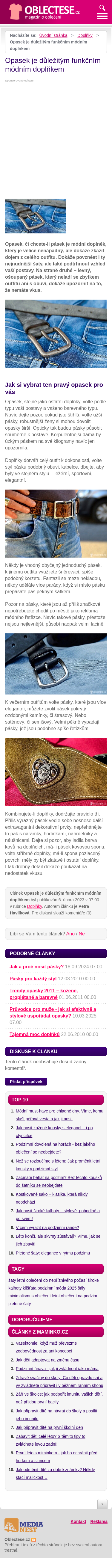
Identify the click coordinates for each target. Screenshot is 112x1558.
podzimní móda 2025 (57, 1288)
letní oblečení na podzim (74, 1295)
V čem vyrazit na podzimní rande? (47, 1227)
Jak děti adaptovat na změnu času (47, 1360)
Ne (82, 933)
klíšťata (29, 1288)
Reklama (99, 1521)
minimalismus (21, 1295)
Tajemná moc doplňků (35, 1034)
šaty (12, 1280)
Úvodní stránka (53, 35)
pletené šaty (19, 1303)
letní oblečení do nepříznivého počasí (52, 1280)
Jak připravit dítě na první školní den (49, 1427)
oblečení (43, 1295)
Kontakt (78, 1521)
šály (81, 1288)
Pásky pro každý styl (33, 978)
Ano (70, 933)
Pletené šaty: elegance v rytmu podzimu (53, 1253)
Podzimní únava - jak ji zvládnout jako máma (57, 1368)
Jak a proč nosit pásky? (37, 966)
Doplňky (85, 35)
